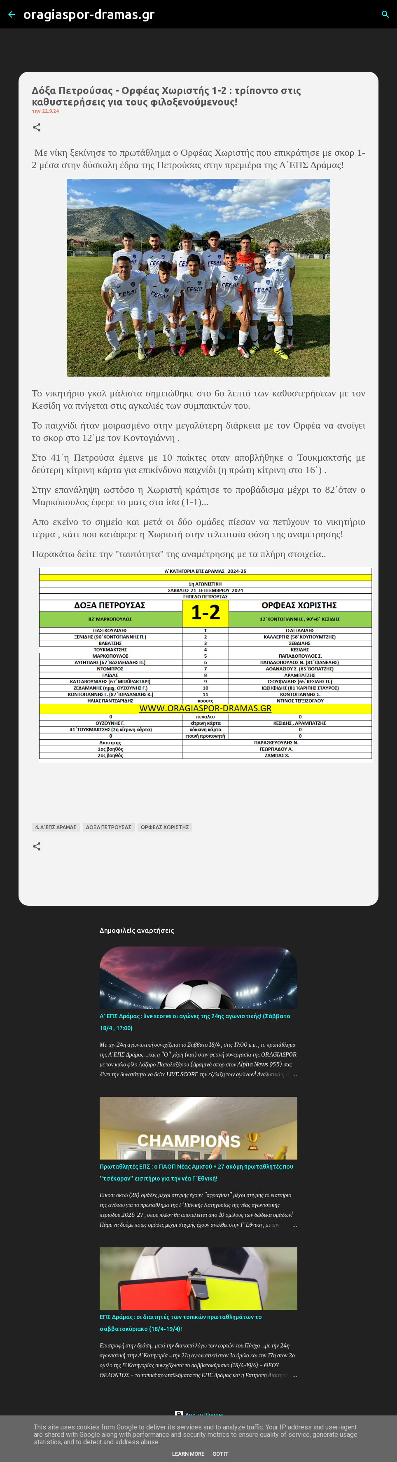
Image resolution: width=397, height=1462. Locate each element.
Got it (220, 1454)
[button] (37, 128)
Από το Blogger (198, 1415)
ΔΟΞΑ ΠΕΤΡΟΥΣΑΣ (108, 827)
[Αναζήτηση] (166, 14)
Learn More (188, 1454)
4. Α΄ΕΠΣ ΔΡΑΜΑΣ (56, 827)
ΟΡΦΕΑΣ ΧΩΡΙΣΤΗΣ (165, 827)
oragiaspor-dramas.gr (89, 14)
